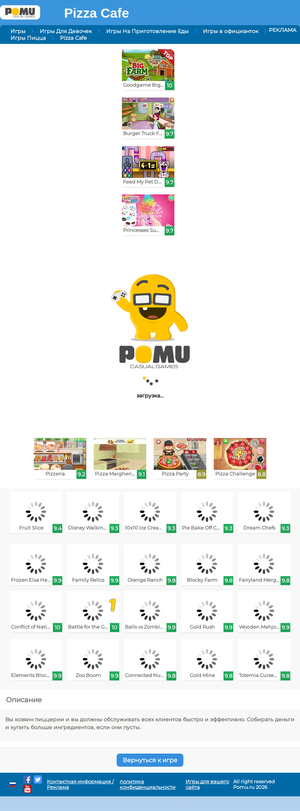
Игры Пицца (28, 38)
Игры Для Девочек (66, 31)
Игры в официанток (230, 31)
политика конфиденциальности (148, 784)
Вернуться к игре (150, 760)
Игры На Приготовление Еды (147, 31)
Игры (18, 31)
